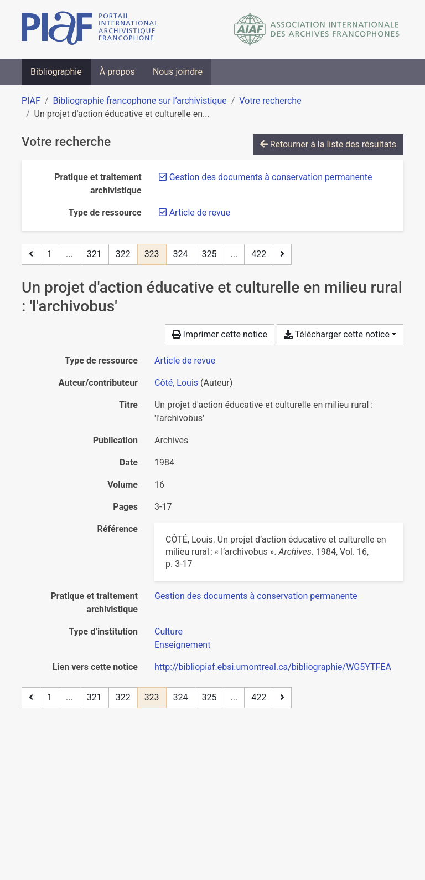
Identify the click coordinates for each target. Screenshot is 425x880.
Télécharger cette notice (337, 334)
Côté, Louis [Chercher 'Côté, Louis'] (176, 382)
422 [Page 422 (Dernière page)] (258, 254)
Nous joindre (178, 71)
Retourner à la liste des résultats (328, 144)
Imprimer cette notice (219, 334)
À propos (117, 71)
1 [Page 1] (49, 254)
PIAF (31, 100)
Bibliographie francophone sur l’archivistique (139, 100)
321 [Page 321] (94, 254)
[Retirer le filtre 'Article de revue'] (199, 212)
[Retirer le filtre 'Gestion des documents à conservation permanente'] (270, 177)
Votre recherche (270, 100)
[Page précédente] (31, 254)
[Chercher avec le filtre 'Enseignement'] (182, 644)
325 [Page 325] (209, 254)
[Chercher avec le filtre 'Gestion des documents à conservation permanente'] (255, 596)
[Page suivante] (282, 254)
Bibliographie (56, 71)
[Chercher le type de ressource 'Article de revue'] (184, 360)
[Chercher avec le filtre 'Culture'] (168, 631)
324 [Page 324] (180, 254)
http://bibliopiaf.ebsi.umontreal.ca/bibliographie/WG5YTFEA (272, 667)
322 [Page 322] (123, 254)
